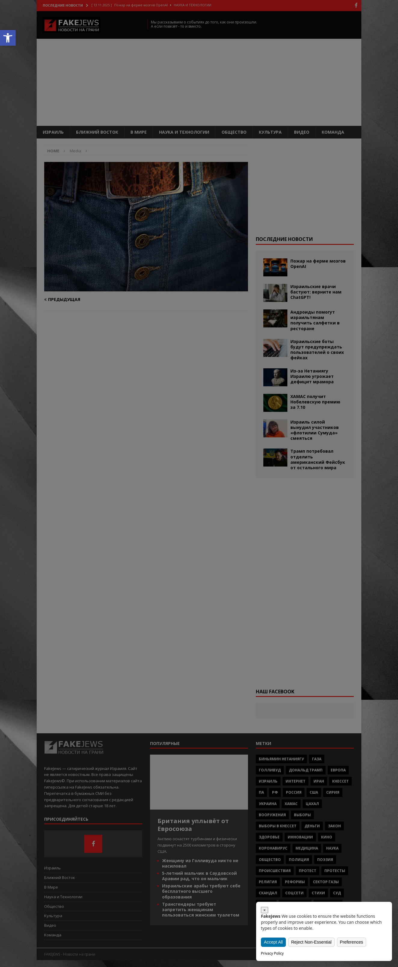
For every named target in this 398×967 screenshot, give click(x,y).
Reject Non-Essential (311, 942)
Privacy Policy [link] (272, 953)
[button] (8, 38)
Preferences (351, 942)
